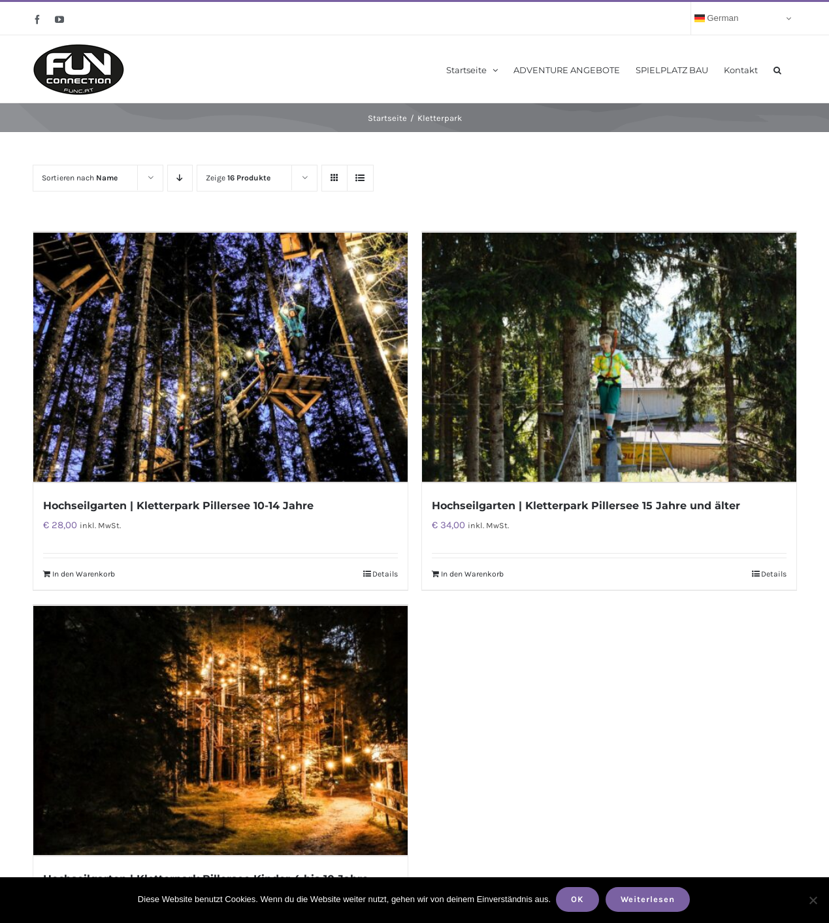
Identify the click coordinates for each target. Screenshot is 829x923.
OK (578, 900)
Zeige (238, 177)
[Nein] (812, 900)
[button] (777, 69)
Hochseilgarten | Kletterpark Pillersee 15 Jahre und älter (586, 503)
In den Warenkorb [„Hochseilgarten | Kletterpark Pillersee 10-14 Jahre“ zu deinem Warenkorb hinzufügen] (83, 572)
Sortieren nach (80, 177)
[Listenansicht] (360, 178)
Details (385, 572)
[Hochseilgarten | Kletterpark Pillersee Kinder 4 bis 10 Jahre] (220, 727)
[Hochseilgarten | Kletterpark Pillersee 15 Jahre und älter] (609, 356)
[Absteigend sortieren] (180, 178)
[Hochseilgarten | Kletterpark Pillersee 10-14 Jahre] (220, 356)
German (716, 18)
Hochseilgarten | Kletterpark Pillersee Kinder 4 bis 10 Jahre (205, 874)
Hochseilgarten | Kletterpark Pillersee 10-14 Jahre (178, 503)
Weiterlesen (649, 900)
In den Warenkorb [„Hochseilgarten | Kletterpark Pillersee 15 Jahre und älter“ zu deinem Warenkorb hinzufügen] (472, 572)
